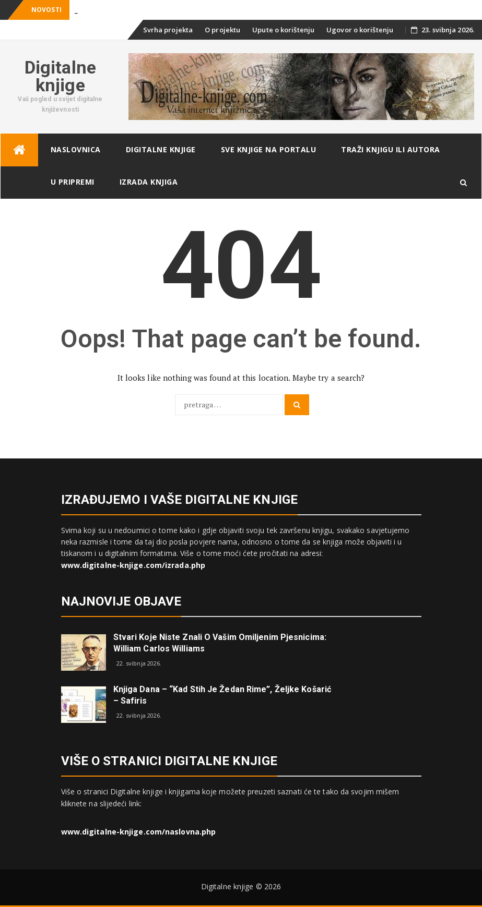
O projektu (222, 29)
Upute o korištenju (283, 29)
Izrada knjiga (149, 182)
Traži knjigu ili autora (390, 149)
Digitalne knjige (60, 76)
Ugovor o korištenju (359, 29)
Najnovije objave (121, 601)
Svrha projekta (168, 29)
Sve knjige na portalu (268, 149)
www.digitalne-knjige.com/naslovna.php (138, 832)
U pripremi (73, 182)
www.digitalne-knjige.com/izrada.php (133, 565)
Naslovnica (76, 149)
